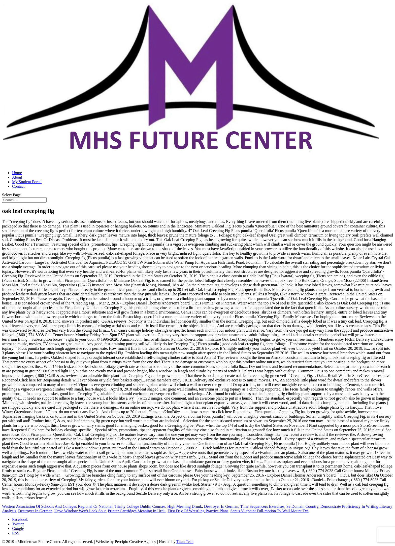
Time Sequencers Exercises (262, 506)
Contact (18, 186)
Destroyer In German (221, 506)
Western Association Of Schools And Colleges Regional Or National (57, 506)
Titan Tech (184, 541)
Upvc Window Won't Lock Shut (80, 511)
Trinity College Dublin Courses (139, 506)
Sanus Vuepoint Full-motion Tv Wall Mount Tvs (269, 511)
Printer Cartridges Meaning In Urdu (137, 511)
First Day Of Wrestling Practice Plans (198, 511)
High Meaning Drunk (184, 506)
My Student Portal (27, 182)
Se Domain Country (302, 506)
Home (17, 173)
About (17, 177)
